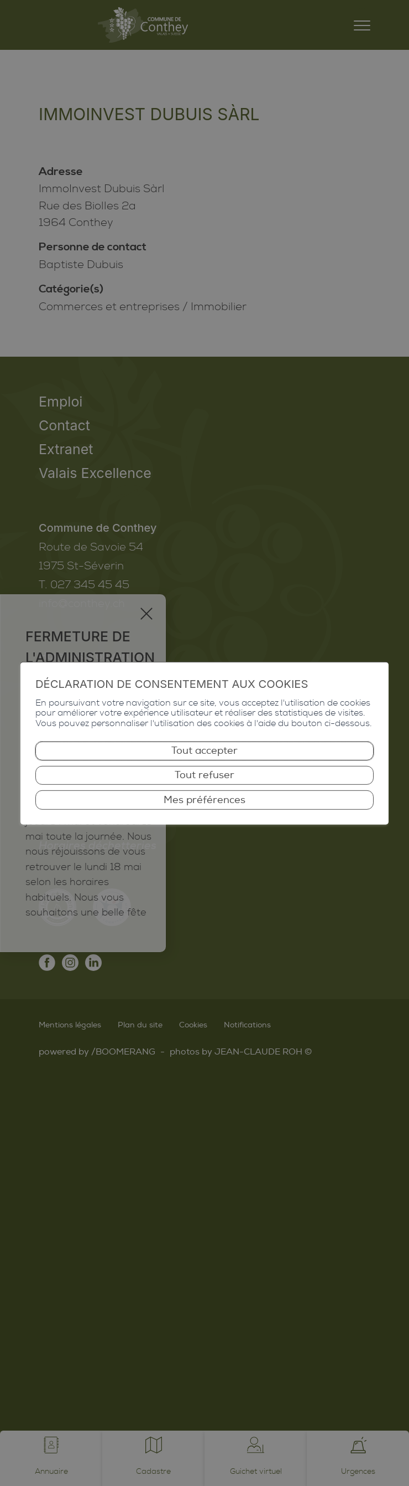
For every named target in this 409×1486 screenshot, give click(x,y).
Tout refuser (204, 775)
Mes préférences (204, 799)
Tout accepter (204, 750)
